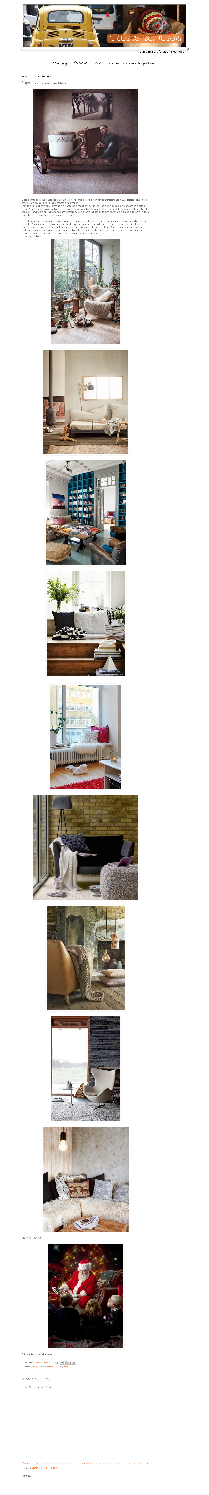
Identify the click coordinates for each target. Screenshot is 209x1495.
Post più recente (30, 1463)
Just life (34, 1367)
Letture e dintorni (46, 1367)
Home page (85, 1463)
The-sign (58, 1367)
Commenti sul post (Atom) (45, 1468)
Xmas (65, 1367)
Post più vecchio (141, 1463)
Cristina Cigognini (43, 1363)
